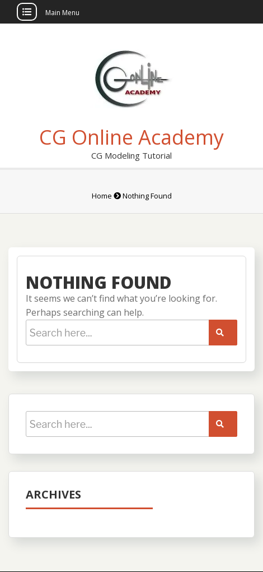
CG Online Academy (131, 137)
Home (102, 196)
